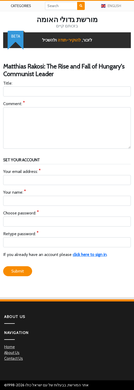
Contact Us (13, 358)
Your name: (13, 192)
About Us (11, 352)
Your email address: (20, 171)
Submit (17, 271)
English (111, 6)
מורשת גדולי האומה (67, 19)
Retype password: (19, 234)
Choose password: (19, 213)
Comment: (12, 103)
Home (9, 347)
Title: (7, 83)
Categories (21, 6)
